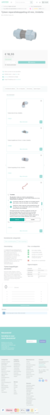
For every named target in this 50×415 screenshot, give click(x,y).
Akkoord (17, 219)
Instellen (33, 219)
